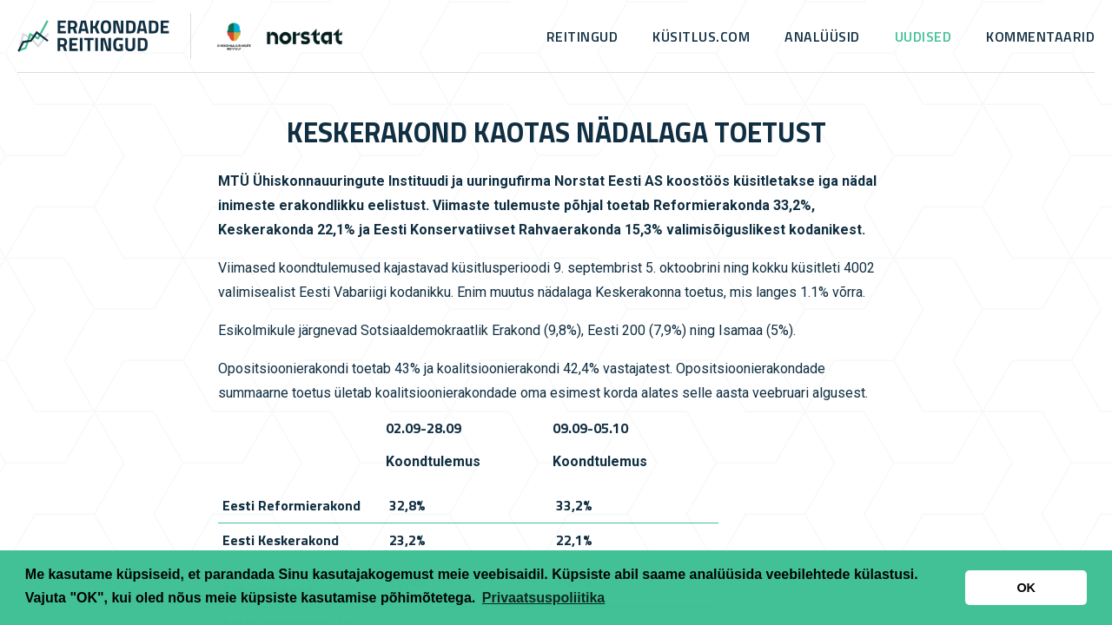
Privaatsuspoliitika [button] (543, 597)
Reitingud (582, 36)
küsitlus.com (701, 36)
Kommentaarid (1040, 36)
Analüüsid (822, 36)
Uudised (923, 36)
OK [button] (1026, 588)
